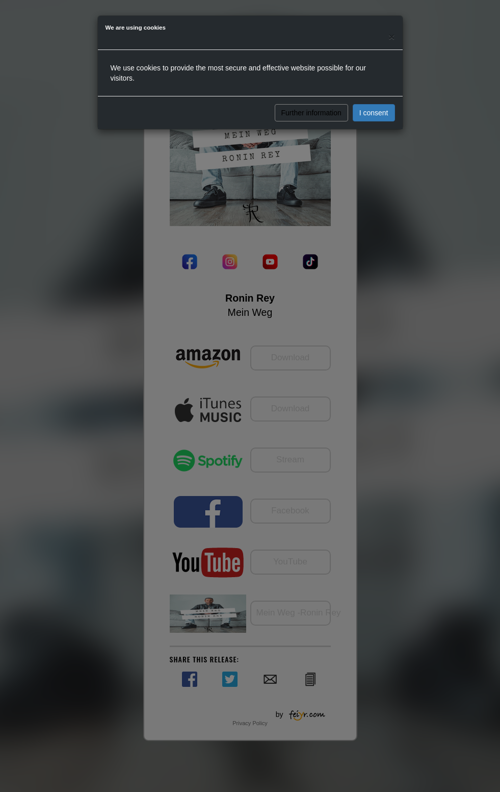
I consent (373, 113)
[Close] (391, 36)
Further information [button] (311, 113)
